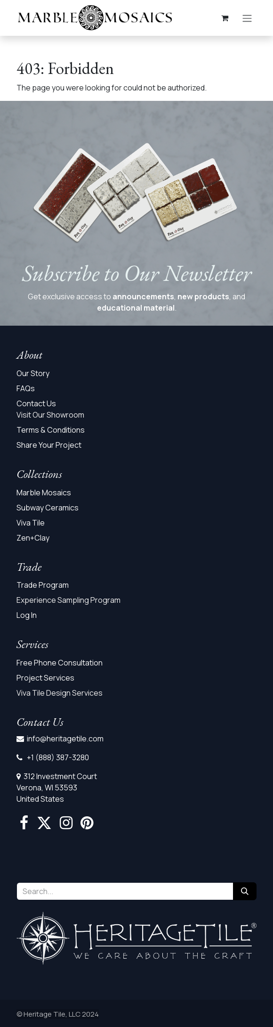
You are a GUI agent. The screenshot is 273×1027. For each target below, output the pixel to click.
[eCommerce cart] (224, 17)
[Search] (245, 891)
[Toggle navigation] (247, 18)
